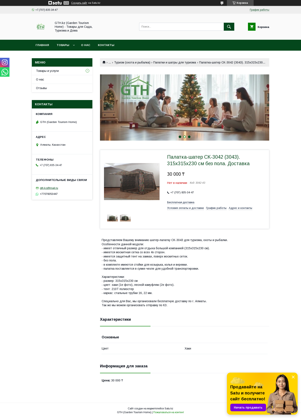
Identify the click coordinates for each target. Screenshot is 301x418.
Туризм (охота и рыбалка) (132, 62)
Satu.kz (169, 408)
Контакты (106, 45)
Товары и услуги (47, 71)
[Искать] (229, 27)
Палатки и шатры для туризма (174, 62)
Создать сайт (79, 2)
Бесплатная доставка (180, 202)
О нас (85, 45)
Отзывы (41, 88)
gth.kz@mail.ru (49, 188)
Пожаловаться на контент (168, 412)
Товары (63, 45)
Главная (42, 45)
